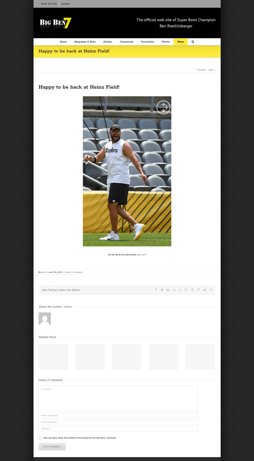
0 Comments (77, 272)
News (67, 272)
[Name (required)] (118, 415)
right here (141, 254)
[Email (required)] (118, 422)
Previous (202, 69)
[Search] (193, 41)
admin (44, 272)
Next (211, 69)
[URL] (118, 428)
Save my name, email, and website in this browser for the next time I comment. (79, 437)
